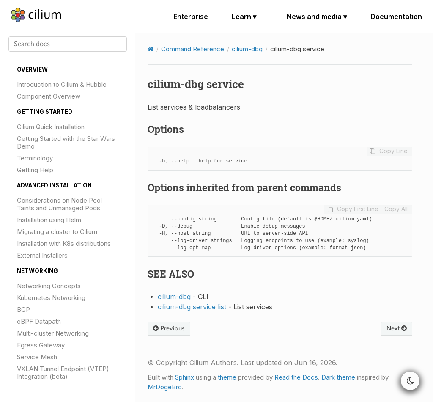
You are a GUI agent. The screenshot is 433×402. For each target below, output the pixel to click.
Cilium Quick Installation (51, 127)
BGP (23, 310)
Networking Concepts (49, 286)
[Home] (150, 49)
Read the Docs (296, 377)
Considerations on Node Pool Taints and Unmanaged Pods (59, 204)
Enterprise (190, 16)
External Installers (42, 255)
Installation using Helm (49, 220)
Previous (169, 328)
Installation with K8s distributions (64, 244)
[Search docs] (67, 44)
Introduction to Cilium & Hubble (62, 84)
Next (396, 328)
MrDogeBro (165, 387)
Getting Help (35, 170)
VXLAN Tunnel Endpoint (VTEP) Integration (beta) (63, 372)
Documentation (396, 16)
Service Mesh (37, 357)
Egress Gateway (41, 345)
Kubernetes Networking (51, 298)
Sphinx (184, 377)
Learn (244, 16)
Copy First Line (357, 209)
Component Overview (48, 96)
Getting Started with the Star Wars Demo (66, 142)
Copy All (396, 209)
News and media (317, 16)
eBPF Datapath (39, 321)
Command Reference (192, 49)
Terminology (35, 158)
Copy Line (393, 151)
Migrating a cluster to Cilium (57, 232)
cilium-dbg (247, 49)
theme (227, 377)
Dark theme (338, 377)
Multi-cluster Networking (53, 333)
